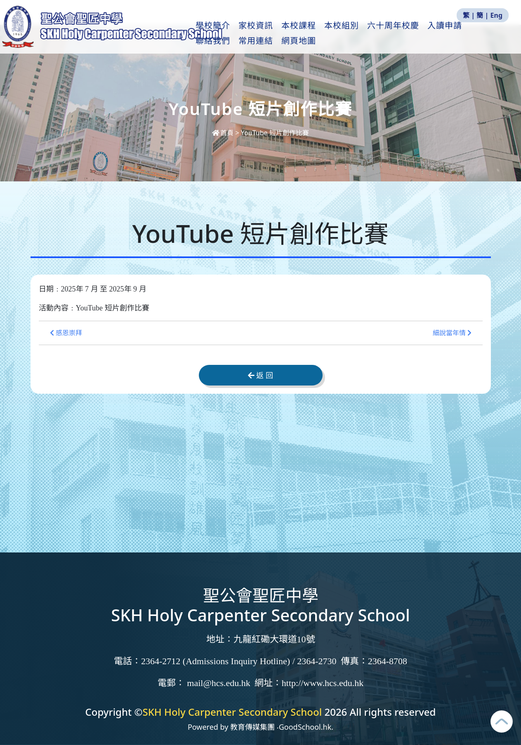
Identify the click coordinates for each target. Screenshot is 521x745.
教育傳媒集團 (252, 727)
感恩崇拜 (66, 332)
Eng (496, 15)
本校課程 (301, 33)
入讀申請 (447, 33)
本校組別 (344, 33)
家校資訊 (258, 33)
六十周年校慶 (396, 33)
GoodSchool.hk (305, 727)
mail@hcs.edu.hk (218, 683)
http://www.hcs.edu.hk (322, 683)
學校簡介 (215, 33)
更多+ (486, 33)
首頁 (223, 132)
